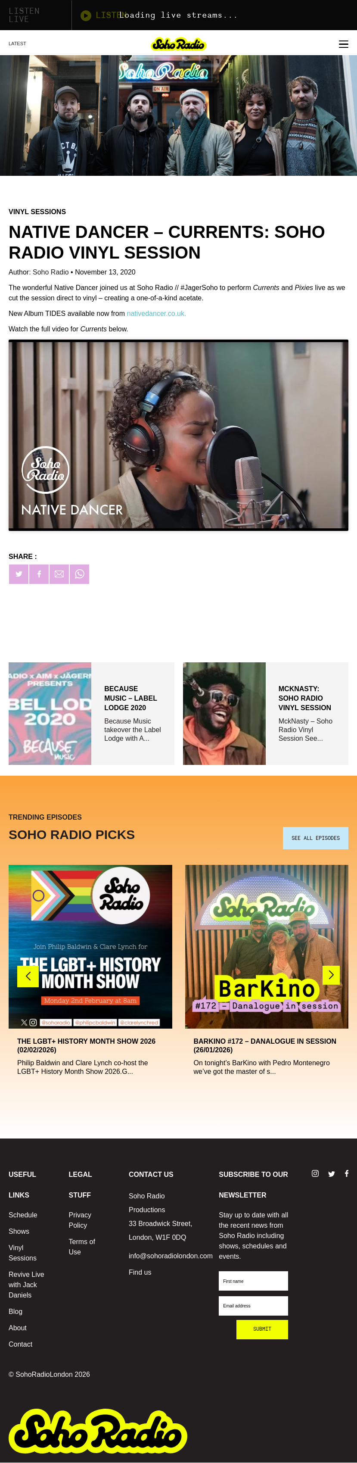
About (18, 1328)
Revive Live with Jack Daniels (26, 1285)
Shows (19, 1231)
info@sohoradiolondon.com (171, 1256)
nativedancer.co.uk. (156, 313)
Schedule (23, 1215)
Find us (140, 1272)
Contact (20, 1344)
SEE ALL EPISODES (316, 838)
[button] (331, 976)
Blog (15, 1312)
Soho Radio (52, 272)
